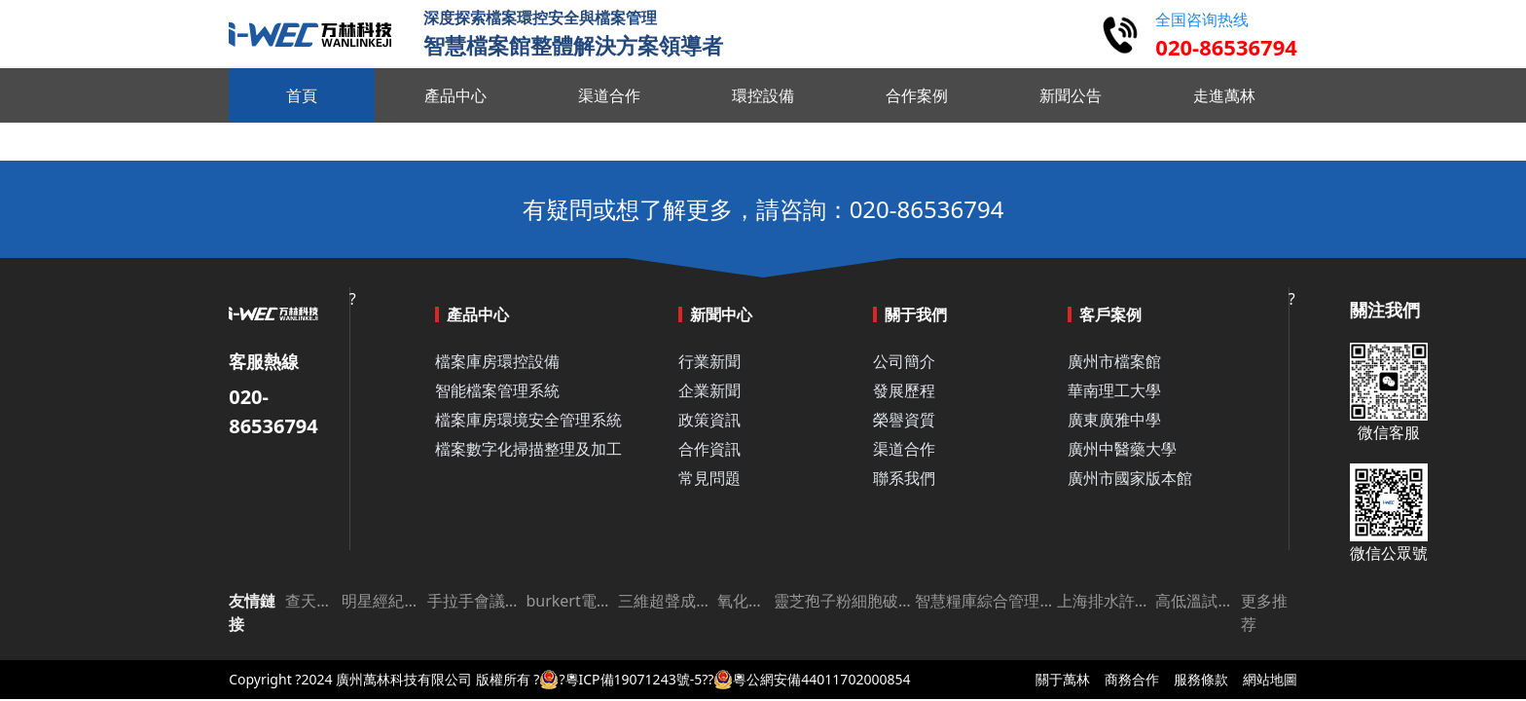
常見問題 (709, 478)
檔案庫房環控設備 (497, 361)
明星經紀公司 (384, 600)
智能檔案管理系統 (497, 390)
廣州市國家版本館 (1130, 478)
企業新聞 (709, 390)
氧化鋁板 (745, 600)
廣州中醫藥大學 (1122, 449)
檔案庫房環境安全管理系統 (528, 419)
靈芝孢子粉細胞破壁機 (844, 600)
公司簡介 (904, 361)
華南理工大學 (1114, 390)
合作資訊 (709, 449)
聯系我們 (904, 478)
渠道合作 (904, 449)
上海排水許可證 (1106, 600)
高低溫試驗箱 (1197, 600)
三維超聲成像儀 (667, 600)
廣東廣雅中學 (1114, 419)
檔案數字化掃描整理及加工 (528, 449)
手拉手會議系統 (477, 600)
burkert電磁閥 (572, 600)
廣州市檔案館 (1114, 361)
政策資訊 (709, 419)
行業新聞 (709, 361)
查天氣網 (313, 600)
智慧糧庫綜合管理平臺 (985, 600)
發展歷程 (904, 390)
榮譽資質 (904, 419)
